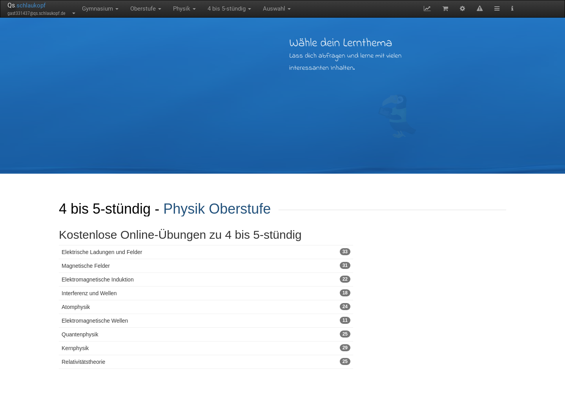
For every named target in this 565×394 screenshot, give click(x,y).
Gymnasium (100, 8)
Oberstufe (145, 8)
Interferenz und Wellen (206, 292)
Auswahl (277, 8)
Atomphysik (206, 306)
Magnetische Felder (206, 265)
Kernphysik (206, 347)
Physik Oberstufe (217, 209)
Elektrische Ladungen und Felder (206, 251)
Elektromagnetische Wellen (206, 320)
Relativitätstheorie (206, 361)
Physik (184, 8)
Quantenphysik (206, 334)
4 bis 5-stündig (229, 8)
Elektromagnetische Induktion (206, 279)
